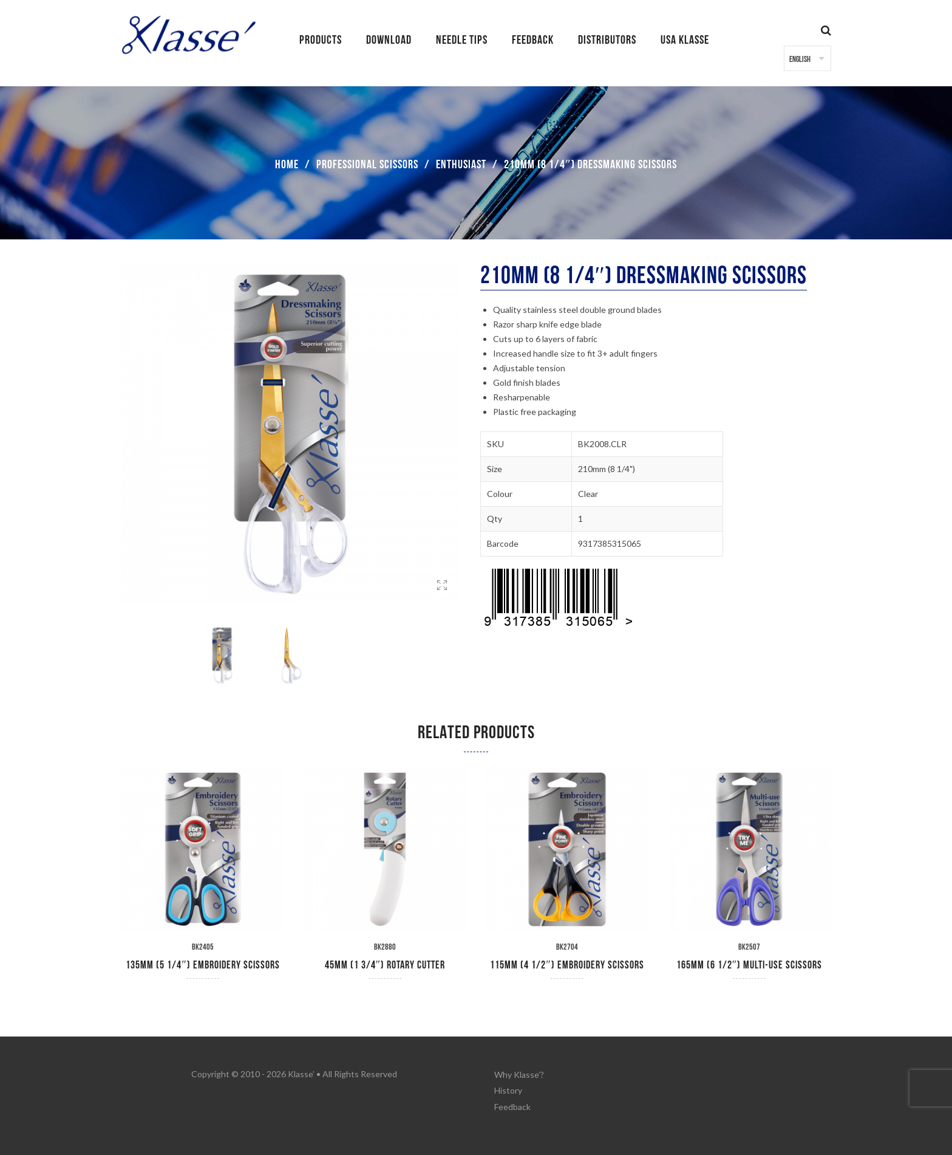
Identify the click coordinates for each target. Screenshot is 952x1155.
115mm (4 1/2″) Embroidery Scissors (567, 965)
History (508, 1089)
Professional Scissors (367, 164)
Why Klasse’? (519, 1074)
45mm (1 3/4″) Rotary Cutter (385, 965)
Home (287, 164)
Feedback (512, 1104)
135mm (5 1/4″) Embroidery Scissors (203, 965)
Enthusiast (461, 164)
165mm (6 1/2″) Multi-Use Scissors (749, 965)
